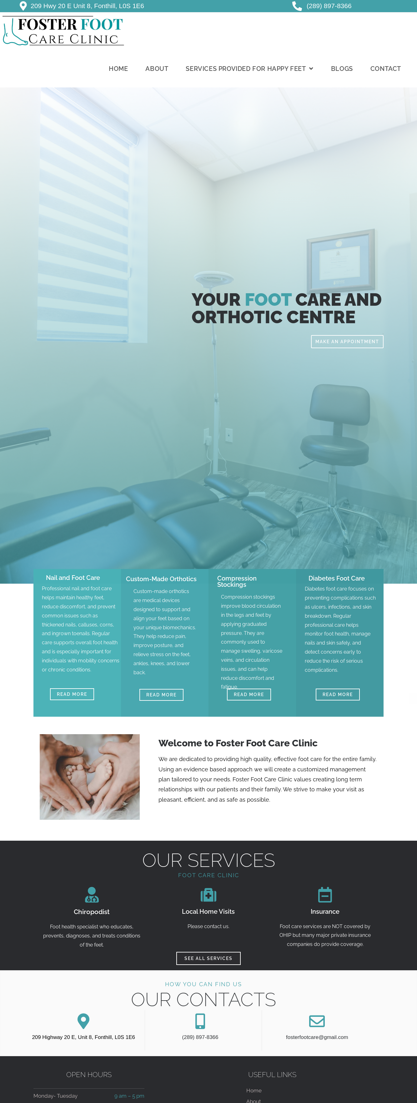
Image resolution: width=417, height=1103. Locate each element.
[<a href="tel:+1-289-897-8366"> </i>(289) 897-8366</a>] (297, 6)
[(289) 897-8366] (200, 1021)
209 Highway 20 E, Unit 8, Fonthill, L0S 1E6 (83, 1037)
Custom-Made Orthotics (161, 579)
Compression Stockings (237, 581)
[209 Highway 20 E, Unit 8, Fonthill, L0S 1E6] (83, 1021)
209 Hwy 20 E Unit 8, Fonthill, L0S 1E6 (87, 5)
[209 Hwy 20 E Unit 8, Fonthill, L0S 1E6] (23, 6)
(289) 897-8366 (329, 5)
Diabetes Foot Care (337, 578)
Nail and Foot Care (73, 577)
